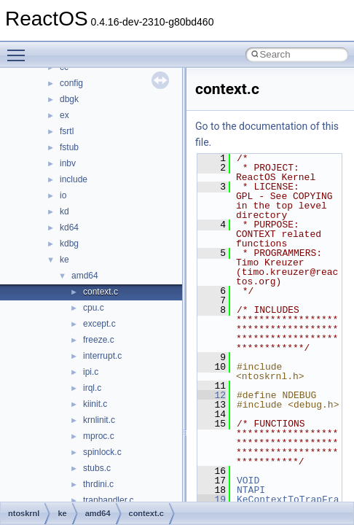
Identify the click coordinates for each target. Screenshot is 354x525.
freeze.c (98, 340)
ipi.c (90, 372)
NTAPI (251, 490)
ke (64, 259)
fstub (69, 147)
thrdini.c (98, 484)
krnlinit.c (99, 420)
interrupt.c (102, 356)
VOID (248, 480)
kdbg (69, 243)
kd (64, 211)
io (63, 195)
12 (211, 395)
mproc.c (98, 436)
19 (211, 499)
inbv (68, 163)
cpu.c (93, 308)
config (71, 83)
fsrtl (67, 131)
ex (64, 115)
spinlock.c (102, 452)
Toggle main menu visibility (19, 49)
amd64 (84, 276)
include (73, 179)
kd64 (69, 227)
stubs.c (97, 468)
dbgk (69, 99)
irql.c (92, 388)
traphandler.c (108, 500)
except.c (99, 324)
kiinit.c (95, 404)
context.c (100, 292)
